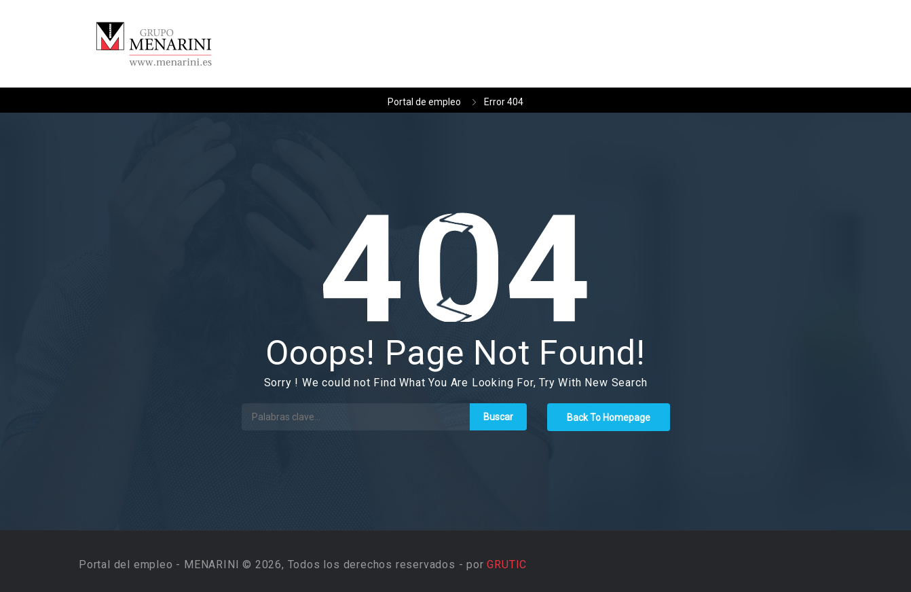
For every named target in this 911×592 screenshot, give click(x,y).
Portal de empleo (424, 101)
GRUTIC (507, 564)
